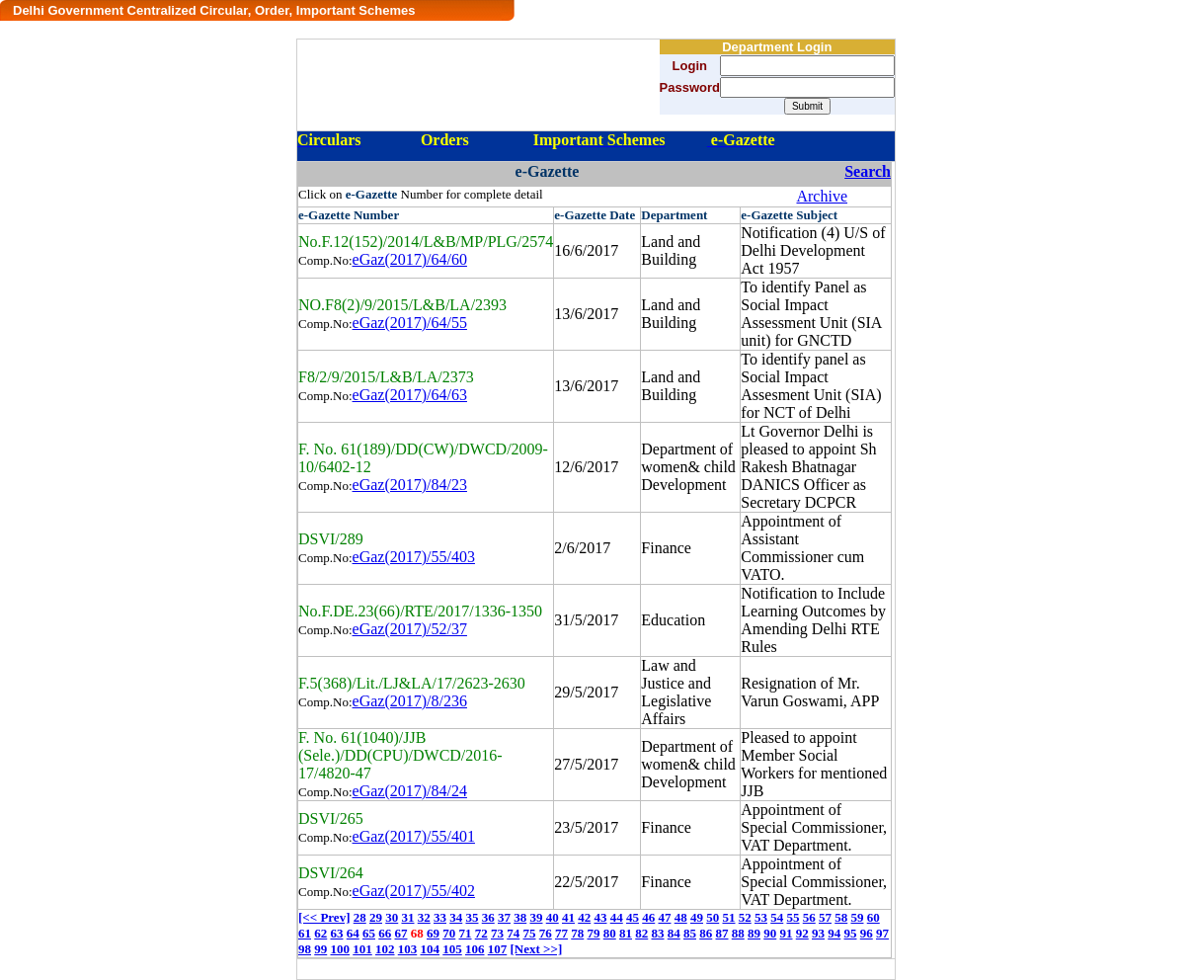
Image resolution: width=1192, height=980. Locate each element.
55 (792, 917)
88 (738, 933)
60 (873, 917)
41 (568, 917)
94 (834, 933)
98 (304, 948)
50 (712, 917)
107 (498, 948)
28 (360, 917)
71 (465, 933)
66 (384, 933)
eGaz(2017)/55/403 (414, 556)
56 (809, 917)
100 (341, 948)
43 (600, 917)
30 (391, 917)
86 (705, 933)
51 (728, 917)
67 (401, 933)
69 (433, 933)
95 (850, 933)
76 (545, 933)
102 (385, 948)
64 (353, 933)
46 (648, 917)
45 (632, 917)
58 (840, 917)
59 (856, 917)
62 (320, 933)
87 (722, 933)
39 (535, 917)
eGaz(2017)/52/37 (410, 628)
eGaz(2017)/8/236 (410, 701)
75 (529, 933)
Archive (821, 196)
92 (802, 933)
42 (584, 917)
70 (448, 933)
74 (513, 933)
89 (754, 933)
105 (452, 948)
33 (440, 917)
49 (696, 917)
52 (745, 917)
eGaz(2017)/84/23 (410, 484)
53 (761, 917)
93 (818, 933)
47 (664, 917)
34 (455, 917)
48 (681, 917)
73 (497, 933)
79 (594, 933)
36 (488, 917)
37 (504, 917)
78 (577, 933)
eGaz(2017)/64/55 (410, 322)
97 (882, 933)
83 (658, 933)
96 (866, 933)
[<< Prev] (324, 917)
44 (616, 917)
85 (689, 933)
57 (825, 917)
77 (561, 933)
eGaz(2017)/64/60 (410, 259)
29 (375, 917)
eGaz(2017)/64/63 (410, 394)
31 (407, 917)
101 (362, 948)
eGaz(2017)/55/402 (414, 890)
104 (430, 948)
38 (520, 917)
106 (475, 948)
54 (776, 917)
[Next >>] (537, 948)
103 (408, 948)
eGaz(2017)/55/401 (414, 836)
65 (368, 933)
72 (481, 933)
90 (769, 933)
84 (674, 933)
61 (304, 933)
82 (641, 933)
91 (786, 933)
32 (424, 917)
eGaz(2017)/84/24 (410, 790)
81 (625, 933)
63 (337, 933)
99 (320, 948)
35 (471, 917)
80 (609, 933)
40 (552, 917)
